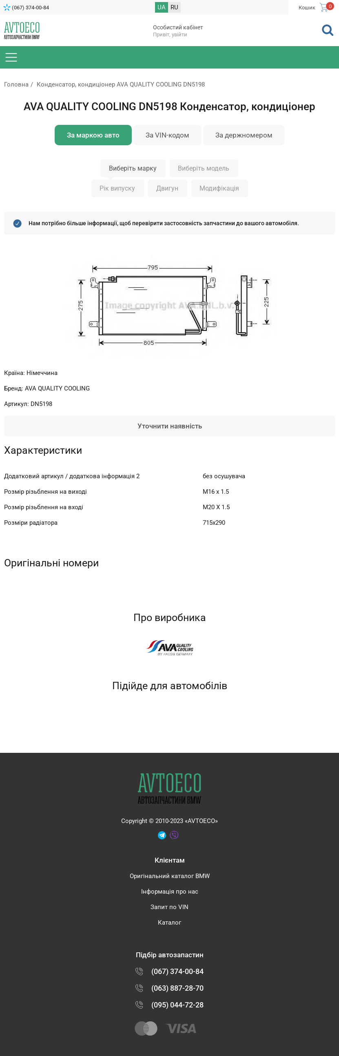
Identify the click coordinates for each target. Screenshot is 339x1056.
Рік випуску (117, 188)
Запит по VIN (169, 907)
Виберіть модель (203, 168)
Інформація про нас (169, 891)
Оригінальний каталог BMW (170, 876)
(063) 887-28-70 (177, 988)
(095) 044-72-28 (177, 1005)
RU (174, 7)
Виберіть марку (133, 168)
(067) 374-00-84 (30, 7)
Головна (16, 84)
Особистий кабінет (178, 27)
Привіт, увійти (170, 34)
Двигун (167, 188)
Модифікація (219, 188)
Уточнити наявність (169, 426)
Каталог (169, 922)
